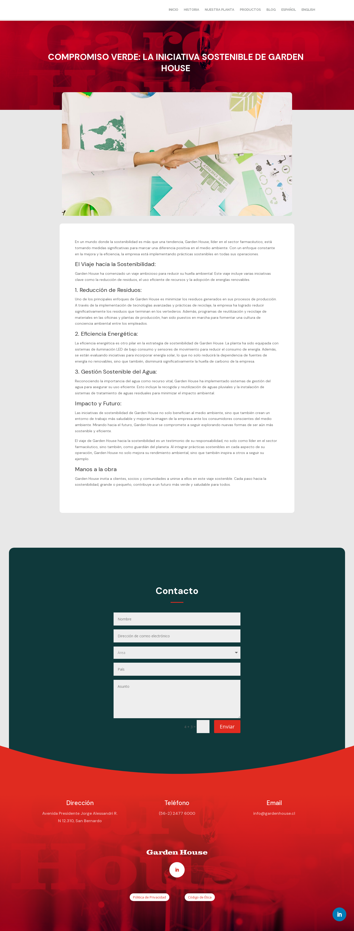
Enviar (227, 726)
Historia (191, 10)
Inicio (173, 10)
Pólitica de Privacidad (149, 897)
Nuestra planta (219, 10)
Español (288, 10)
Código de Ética (200, 897)
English (308, 10)
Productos (250, 10)
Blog (271, 10)
